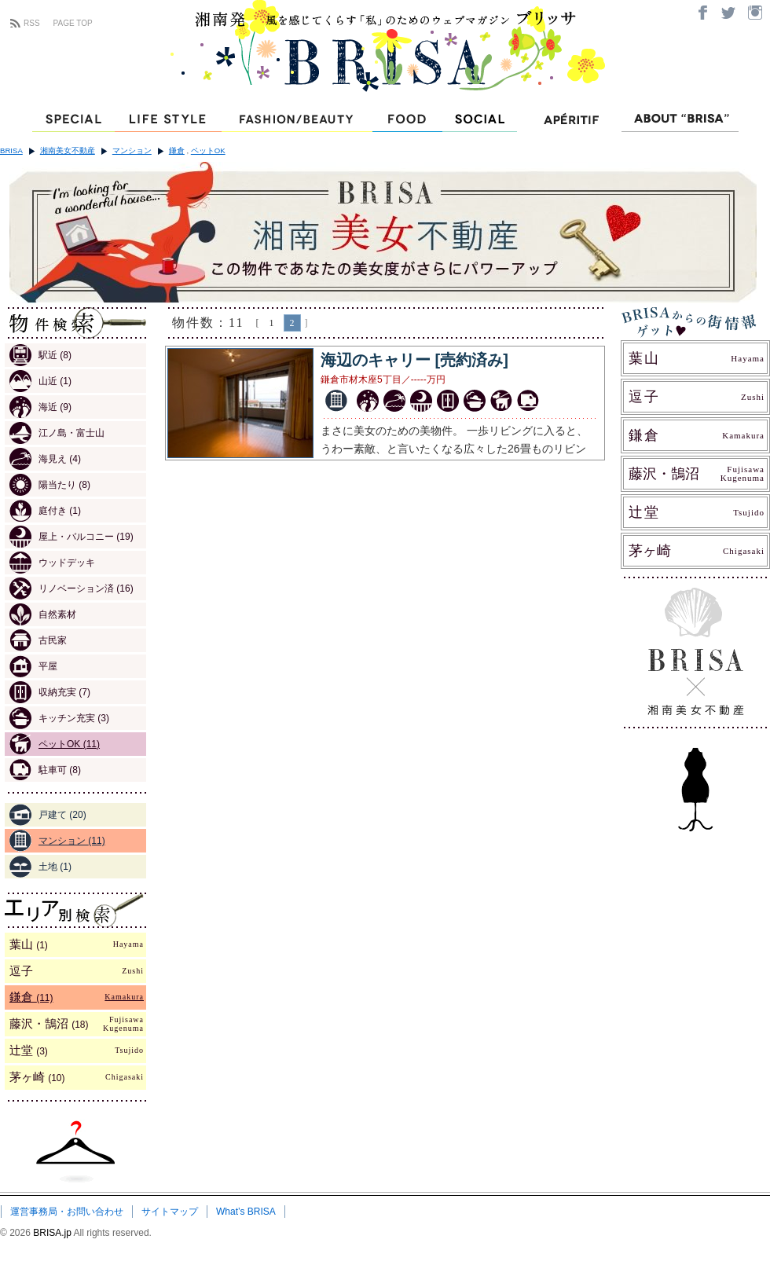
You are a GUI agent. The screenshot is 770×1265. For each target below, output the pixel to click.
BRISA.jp (53, 1232)
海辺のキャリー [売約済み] (414, 359)
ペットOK (208, 150)
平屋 (33, 666)
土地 (40, 867)
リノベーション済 (71, 589)
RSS (32, 23)
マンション (132, 150)
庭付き (45, 511)
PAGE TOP (73, 23)
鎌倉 (177, 150)
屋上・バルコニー (71, 537)
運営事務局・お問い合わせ (66, 1211)
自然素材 (42, 614)
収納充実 (49, 692)
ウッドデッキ (52, 563)
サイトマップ (169, 1211)
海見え (45, 459)
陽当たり (49, 485)
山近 (40, 381)
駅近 (40, 355)
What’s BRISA (246, 1211)
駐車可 (45, 770)
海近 (40, 407)
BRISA (11, 150)
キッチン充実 (59, 718)
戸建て (47, 815)
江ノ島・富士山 (56, 433)
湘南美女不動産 (67, 150)
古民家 (38, 640)
